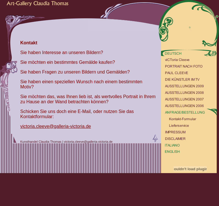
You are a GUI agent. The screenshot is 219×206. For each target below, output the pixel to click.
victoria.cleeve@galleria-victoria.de (55, 126)
